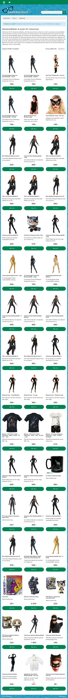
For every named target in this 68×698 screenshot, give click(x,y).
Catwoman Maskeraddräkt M (10, 235)
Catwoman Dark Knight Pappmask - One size (55, 674)
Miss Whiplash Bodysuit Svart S (33, 356)
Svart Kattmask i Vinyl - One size (55, 115)
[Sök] (64, 12)
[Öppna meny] (4, 2)
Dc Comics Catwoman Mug (53, 475)
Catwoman (5, 596)
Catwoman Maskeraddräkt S (53, 356)
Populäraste (61, 48)
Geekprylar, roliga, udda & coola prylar (15, 10)
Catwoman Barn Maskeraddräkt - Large (33, 156)
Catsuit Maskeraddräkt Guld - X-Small (54, 557)
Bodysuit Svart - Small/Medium (10, 395)
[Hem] (9, 2)
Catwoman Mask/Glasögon (53, 635)
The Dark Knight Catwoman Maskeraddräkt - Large (31, 276)
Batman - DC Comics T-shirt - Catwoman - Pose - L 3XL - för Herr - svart (33, 435)
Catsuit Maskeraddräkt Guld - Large (12, 275)
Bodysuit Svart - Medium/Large (54, 395)
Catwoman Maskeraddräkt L (53, 516)
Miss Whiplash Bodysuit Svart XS (55, 196)
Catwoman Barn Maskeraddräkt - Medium (33, 316)
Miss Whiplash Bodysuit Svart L (11, 156)
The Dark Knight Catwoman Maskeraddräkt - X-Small (9, 116)
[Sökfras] (52, 12)
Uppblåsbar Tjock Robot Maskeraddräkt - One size (31, 674)
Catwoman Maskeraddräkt (9, 674)
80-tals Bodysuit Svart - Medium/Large (30, 116)
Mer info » (12, 88)
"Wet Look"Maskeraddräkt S (31, 196)
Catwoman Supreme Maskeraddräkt (34, 635)
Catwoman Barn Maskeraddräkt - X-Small (34, 516)
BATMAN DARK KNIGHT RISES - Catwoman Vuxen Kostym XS (33, 557)
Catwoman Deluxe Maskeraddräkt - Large (55, 236)
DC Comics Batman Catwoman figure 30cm (10, 516)
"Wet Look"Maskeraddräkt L (53, 156)
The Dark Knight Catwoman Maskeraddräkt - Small (9, 76)
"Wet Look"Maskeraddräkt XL (10, 356)
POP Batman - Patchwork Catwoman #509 (53, 597)
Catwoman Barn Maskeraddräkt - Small (55, 316)
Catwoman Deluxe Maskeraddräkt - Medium (12, 476)
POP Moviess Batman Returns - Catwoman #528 (11, 636)
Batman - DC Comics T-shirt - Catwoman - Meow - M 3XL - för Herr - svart (11, 435)
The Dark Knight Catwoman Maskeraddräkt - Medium (31, 76)
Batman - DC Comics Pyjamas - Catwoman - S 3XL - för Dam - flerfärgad (54, 435)
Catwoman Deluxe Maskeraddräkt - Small (33, 476)
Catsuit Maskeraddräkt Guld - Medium (54, 276)
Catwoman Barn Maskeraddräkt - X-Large (12, 316)
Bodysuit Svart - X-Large (30, 395)
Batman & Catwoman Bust (31, 596)
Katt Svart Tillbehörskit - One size (55, 75)
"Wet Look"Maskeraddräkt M (10, 196)
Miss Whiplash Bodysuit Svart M (11, 556)
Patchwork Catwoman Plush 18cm (33, 235)
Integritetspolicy (62, 696)
